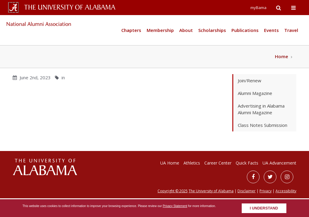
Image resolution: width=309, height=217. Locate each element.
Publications (245, 30)
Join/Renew (249, 80)
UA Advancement (279, 163)
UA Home (169, 163)
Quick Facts (247, 163)
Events (271, 30)
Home (281, 56)
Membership (160, 30)
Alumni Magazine (255, 93)
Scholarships (212, 30)
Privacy (266, 190)
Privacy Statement (175, 206)
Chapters (131, 30)
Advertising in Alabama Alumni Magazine (261, 109)
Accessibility (286, 190)
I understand (264, 208)
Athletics (191, 163)
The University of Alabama (211, 190)
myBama (258, 7)
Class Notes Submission (262, 125)
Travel (291, 30)
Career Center (217, 163)
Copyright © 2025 (173, 190)
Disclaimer (246, 190)
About (186, 30)
